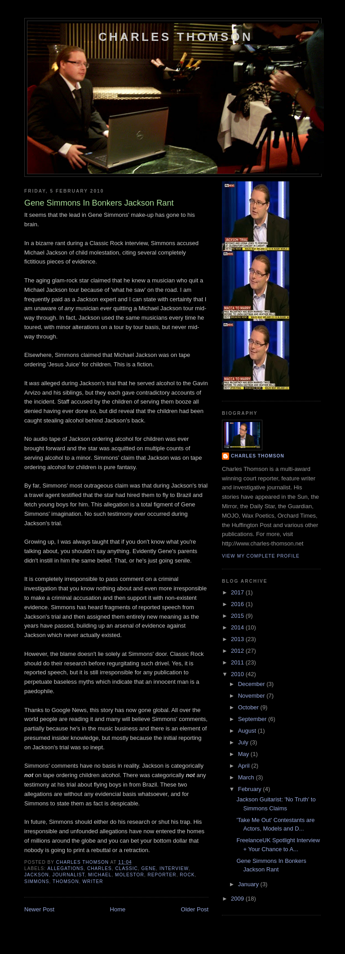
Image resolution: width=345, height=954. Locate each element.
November (252, 695)
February (250, 789)
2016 (238, 604)
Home (118, 909)
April (245, 765)
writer (92, 881)
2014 (238, 627)
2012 (238, 650)
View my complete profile (261, 556)
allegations (65, 868)
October (249, 707)
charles (99, 868)
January (249, 884)
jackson (36, 874)
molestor (129, 874)
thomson (66, 881)
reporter (161, 874)
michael (99, 874)
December (252, 684)
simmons (36, 881)
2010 (238, 674)
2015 (238, 615)
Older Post (194, 909)
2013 (238, 639)
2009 (238, 898)
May (244, 754)
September (253, 719)
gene (149, 868)
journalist (69, 874)
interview (174, 868)
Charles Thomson (175, 37)
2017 (238, 592)
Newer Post (39, 909)
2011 (238, 662)
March (247, 777)
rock (187, 874)
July (244, 742)
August (248, 730)
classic (126, 868)
